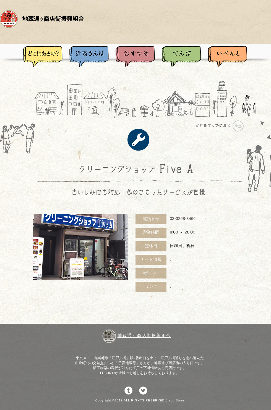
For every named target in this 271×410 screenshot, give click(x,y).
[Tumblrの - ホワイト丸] (128, 391)
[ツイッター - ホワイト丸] (143, 391)
